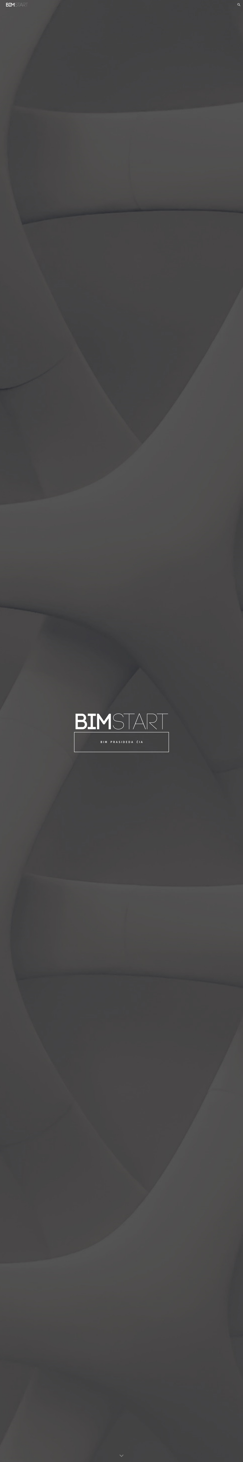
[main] (121, 742)
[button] (239, 5)
